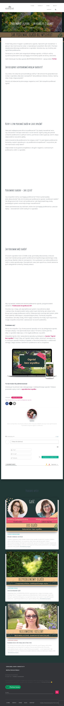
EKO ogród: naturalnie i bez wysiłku (15, 537)
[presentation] (49, 451)
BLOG (55, 5)
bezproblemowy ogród (14, 400)
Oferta (40, 5)
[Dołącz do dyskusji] (35, 442)
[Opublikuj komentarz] (50, 457)
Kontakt (49, 9)
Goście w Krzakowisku (13, 534)
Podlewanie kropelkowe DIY (22, 306)
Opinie (47, 5)
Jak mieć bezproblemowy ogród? (14, 590)
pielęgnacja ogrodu (26, 400)
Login (57, 436)
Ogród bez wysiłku (16, 397)
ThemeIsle (56, 702)
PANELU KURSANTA (18, 676)
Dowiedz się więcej (25, 546)
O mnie (32, 5)
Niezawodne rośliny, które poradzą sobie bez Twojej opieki (20, 643)
